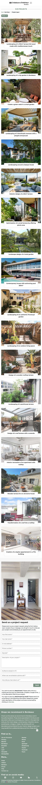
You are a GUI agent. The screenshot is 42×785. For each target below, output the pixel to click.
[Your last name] (21, 639)
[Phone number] (21, 648)
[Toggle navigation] (31, 2)
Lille (2, 747)
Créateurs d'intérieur (19, 3)
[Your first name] (21, 634)
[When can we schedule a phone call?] (21, 675)
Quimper (24, 743)
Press (3, 760)
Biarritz (3, 741)
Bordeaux (4, 743)
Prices (3, 766)
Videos (3, 762)
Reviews (4, 764)
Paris (23, 741)
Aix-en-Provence (6, 737)
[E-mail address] (21, 643)
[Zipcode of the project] (21, 653)
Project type (15, 12)
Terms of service (29, 780)
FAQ (2, 769)
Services (6, 12)
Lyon (2, 750)
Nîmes (24, 739)
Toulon (24, 747)
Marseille (4, 752)
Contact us (4, 771)
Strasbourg (25, 745)
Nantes (24, 737)
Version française (11, 782)
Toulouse (24, 750)
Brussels (4, 745)
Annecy (3, 739)
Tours (23, 752)
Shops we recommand (17, 712)
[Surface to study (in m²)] (21, 670)
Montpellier (5, 754)
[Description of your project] (21, 662)
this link (11, 702)
